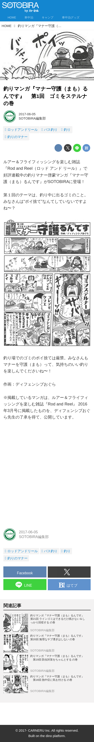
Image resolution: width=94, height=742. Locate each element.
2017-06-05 (27, 114)
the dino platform (52, 736)
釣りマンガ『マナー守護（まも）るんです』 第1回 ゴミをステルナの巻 (45, 96)
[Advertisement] (47, 474)
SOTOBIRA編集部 (32, 118)
